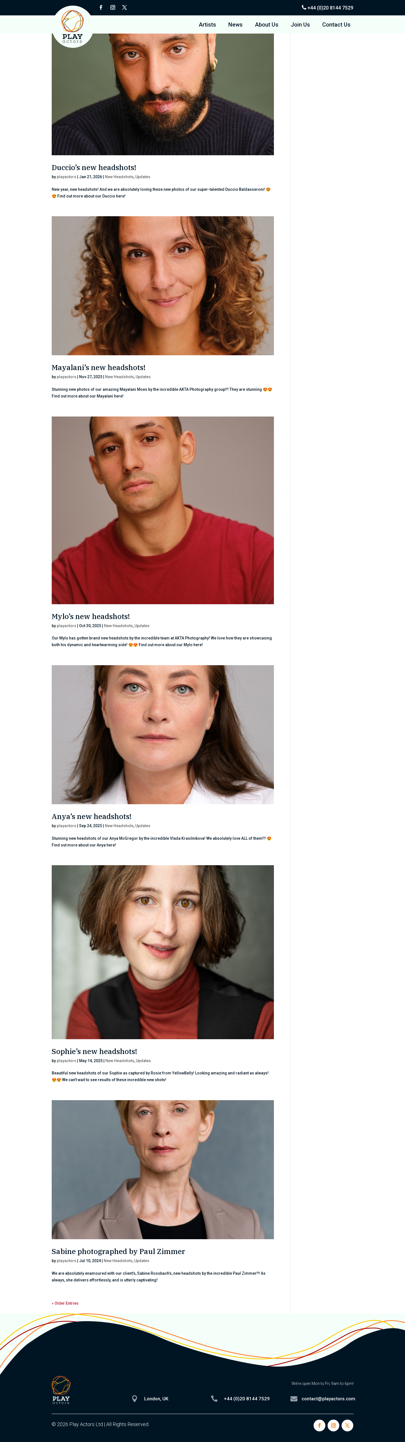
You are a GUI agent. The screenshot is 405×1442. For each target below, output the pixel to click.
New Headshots (119, 177)
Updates (142, 177)
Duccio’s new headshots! (94, 167)
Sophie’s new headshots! (94, 1051)
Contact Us (336, 25)
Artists (207, 25)
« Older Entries (65, 1303)
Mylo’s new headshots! (91, 616)
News (235, 25)
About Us (266, 25)
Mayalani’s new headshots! (99, 367)
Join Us (300, 25)
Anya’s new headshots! (92, 816)
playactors (66, 177)
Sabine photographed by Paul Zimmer (118, 1251)
